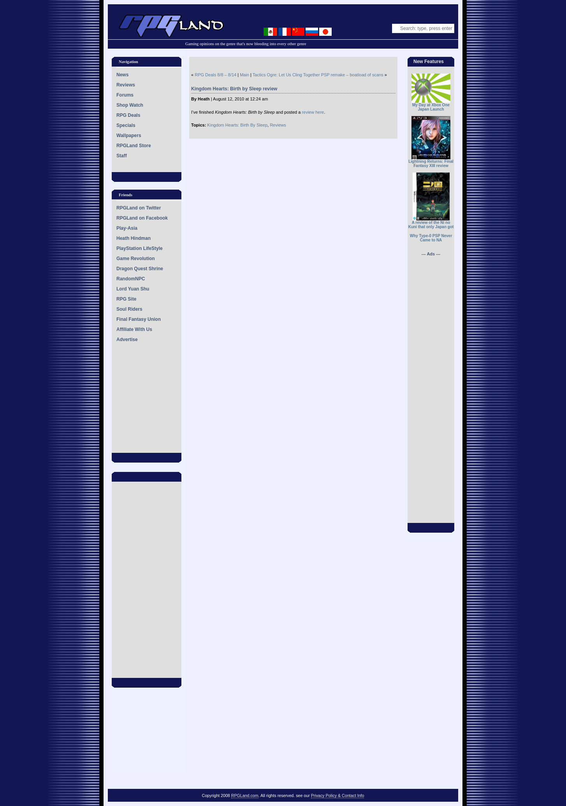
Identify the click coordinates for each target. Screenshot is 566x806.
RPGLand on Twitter (138, 208)
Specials (125, 125)
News (122, 74)
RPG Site (126, 299)
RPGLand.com (244, 795)
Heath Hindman (133, 238)
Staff (121, 155)
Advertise (127, 339)
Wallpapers (128, 135)
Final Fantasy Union (138, 319)
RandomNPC (130, 279)
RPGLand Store (133, 145)
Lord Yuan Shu (132, 289)
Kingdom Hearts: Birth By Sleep (237, 125)
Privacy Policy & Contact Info (337, 795)
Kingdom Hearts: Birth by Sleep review (234, 89)
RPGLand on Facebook (142, 218)
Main (244, 74)
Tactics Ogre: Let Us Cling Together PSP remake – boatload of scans (318, 74)
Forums (125, 95)
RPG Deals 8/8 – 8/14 (215, 74)
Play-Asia (126, 228)
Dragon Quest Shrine (139, 268)
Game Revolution (135, 258)
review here (313, 112)
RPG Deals (128, 115)
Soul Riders (129, 309)
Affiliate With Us (134, 329)
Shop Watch (129, 105)
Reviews (125, 85)
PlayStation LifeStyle (139, 248)
